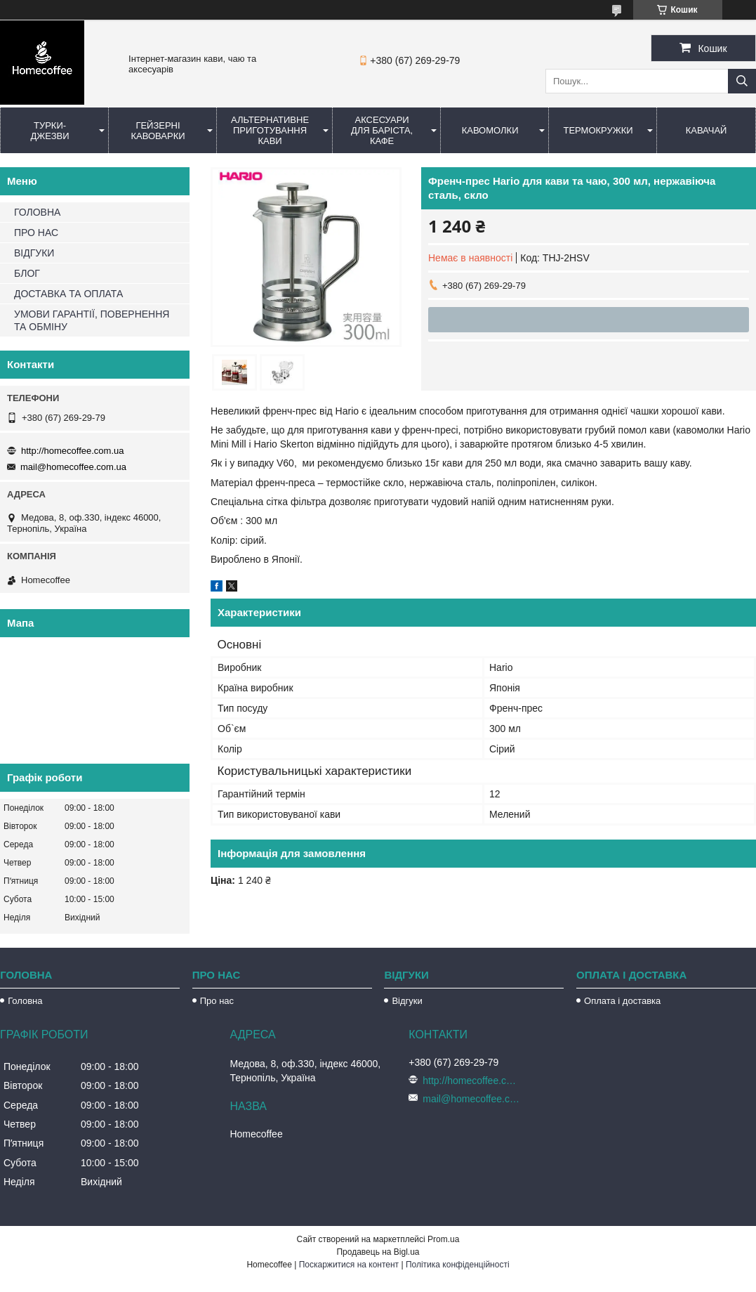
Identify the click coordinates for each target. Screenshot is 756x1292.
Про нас (217, 1001)
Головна (25, 1001)
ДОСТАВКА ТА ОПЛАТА (68, 293)
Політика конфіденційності (458, 1265)
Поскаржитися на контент (349, 1265)
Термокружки (597, 130)
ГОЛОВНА (37, 212)
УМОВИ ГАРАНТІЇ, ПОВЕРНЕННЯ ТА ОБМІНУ (91, 320)
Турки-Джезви (49, 130)
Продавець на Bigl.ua (377, 1252)
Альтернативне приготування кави (270, 130)
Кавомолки (490, 130)
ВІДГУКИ (34, 253)
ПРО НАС (36, 232)
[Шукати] (742, 81)
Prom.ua (443, 1239)
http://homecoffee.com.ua (72, 450)
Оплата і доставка (622, 1001)
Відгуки (407, 1001)
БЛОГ (27, 273)
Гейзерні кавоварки (158, 130)
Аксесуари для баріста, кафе (382, 130)
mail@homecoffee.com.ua (73, 467)
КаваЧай (706, 130)
